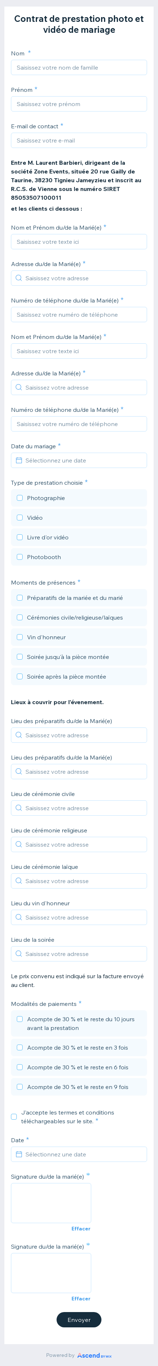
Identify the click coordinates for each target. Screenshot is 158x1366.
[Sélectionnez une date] (83, 460)
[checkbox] (79, 499)
